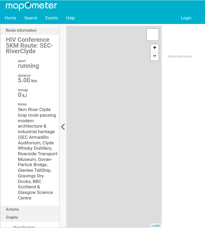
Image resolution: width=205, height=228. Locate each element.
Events (51, 18)
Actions (32, 209)
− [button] (154, 56)
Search (30, 18)
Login (186, 18)
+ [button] (154, 48)
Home (10, 18)
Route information (32, 30)
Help (70, 18)
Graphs (32, 217)
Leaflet (156, 225)
